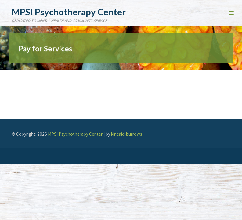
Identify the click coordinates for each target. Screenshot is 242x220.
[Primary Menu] (231, 13)
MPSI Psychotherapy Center (69, 11)
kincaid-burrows (126, 134)
